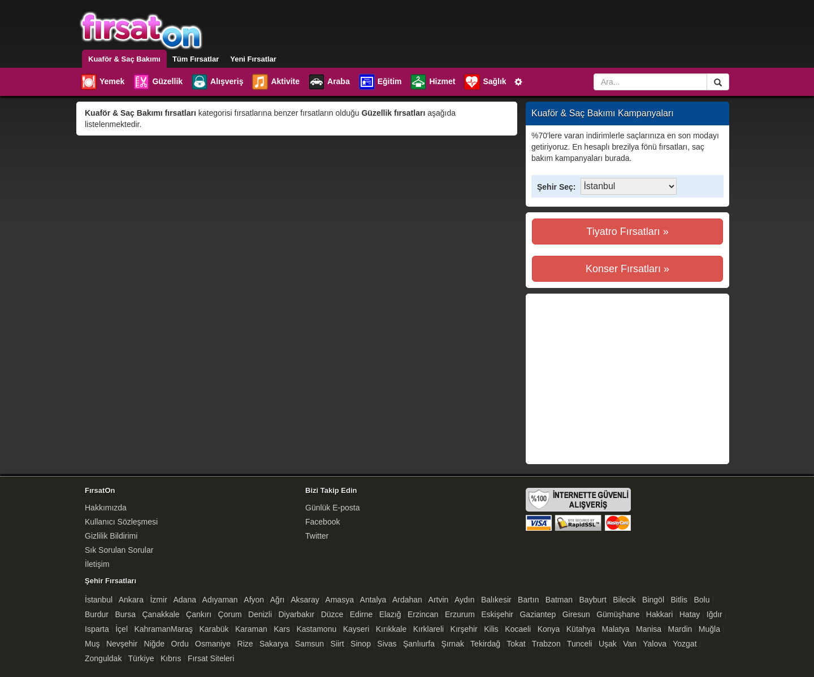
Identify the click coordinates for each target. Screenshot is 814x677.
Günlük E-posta (332, 507)
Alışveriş (216, 82)
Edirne (361, 614)
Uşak (608, 643)
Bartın (528, 599)
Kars (282, 629)
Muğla (709, 629)
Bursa (125, 614)
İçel (121, 629)
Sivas (386, 643)
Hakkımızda (106, 507)
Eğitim (380, 82)
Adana (184, 599)
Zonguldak (103, 658)
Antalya (373, 599)
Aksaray (305, 599)
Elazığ (390, 614)
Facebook (322, 521)
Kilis (491, 629)
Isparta (97, 629)
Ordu (180, 643)
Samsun (309, 643)
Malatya (616, 629)
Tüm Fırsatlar (195, 59)
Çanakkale (160, 614)
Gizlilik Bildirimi (111, 535)
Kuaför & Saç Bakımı (124, 59)
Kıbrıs (171, 658)
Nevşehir (121, 643)
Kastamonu (316, 629)
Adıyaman (220, 599)
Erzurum (460, 614)
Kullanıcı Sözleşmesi (121, 521)
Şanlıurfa (419, 643)
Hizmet (432, 82)
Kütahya (580, 629)
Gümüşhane (617, 614)
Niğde (154, 643)
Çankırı (198, 614)
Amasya (339, 599)
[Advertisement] (627, 379)
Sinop (360, 643)
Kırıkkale (391, 629)
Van (630, 643)
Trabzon (546, 643)
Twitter (316, 535)
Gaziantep (537, 614)
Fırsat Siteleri (211, 658)
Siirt (337, 643)
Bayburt (593, 599)
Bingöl (653, 599)
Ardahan (407, 599)
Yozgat (684, 643)
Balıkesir (496, 599)
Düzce (332, 614)
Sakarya (273, 643)
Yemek (102, 82)
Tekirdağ (485, 643)
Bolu (701, 599)
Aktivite (275, 82)
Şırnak (452, 643)
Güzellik (157, 82)
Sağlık (484, 82)
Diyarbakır (296, 614)
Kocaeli (518, 629)
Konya (549, 629)
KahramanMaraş (163, 629)
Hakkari (659, 614)
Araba (329, 82)
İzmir (158, 599)
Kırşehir (464, 629)
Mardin (680, 629)
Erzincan (423, 614)
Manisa (648, 629)
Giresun (576, 614)
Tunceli (579, 643)
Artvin (438, 599)
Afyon (254, 599)
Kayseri (356, 629)
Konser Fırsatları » (627, 268)
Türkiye (141, 658)
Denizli (260, 614)
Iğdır (714, 614)
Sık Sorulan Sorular (119, 549)
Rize (245, 643)
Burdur (97, 614)
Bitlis (678, 599)
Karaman (251, 629)
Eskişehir (497, 614)
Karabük (213, 629)
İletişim (97, 564)
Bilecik (624, 599)
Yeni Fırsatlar (253, 59)
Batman (559, 599)
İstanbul (98, 599)
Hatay (689, 614)
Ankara (131, 599)
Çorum (230, 614)
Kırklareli (428, 629)
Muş (92, 643)
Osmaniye (213, 643)
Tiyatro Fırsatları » (627, 231)
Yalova (654, 643)
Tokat (515, 643)
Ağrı (277, 599)
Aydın (464, 599)
